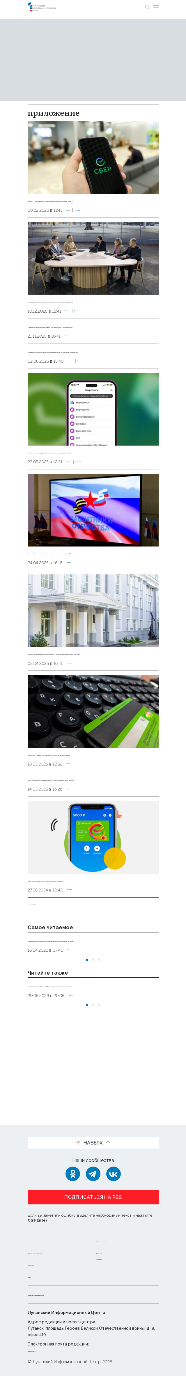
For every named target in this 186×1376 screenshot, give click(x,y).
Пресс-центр (112, 1246)
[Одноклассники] (72, 1168)
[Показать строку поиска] (147, 7)
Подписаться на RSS (93, 1191)
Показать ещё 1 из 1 (49, 980)
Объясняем (110, 1258)
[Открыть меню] (156, 7)
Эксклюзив (107, 393)
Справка (75, 216)
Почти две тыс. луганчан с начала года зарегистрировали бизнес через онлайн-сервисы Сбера (90, 376)
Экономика (100, 216)
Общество (76, 324)
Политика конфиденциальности (67, 1294)
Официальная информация (44, 1250)
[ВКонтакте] (113, 1168)
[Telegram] (93, 1168)
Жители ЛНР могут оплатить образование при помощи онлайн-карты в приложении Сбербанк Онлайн (87, 704)
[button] (87, 1043)
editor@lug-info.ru (47, 1350)
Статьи (36, 1276)
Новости (38, 1235)
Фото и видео (44, 1264)
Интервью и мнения (120, 1235)
